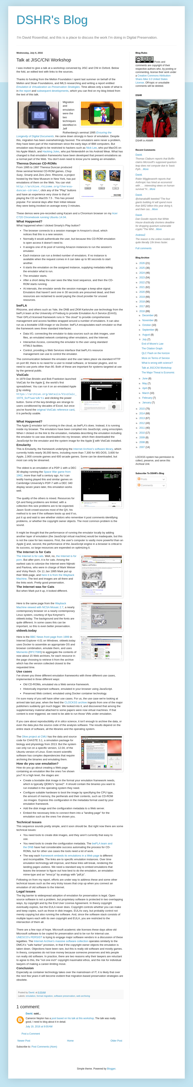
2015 (142, 408)
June (145, 378)
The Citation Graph (152, 348)
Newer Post (23, 1040)
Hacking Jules (51, 151)
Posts (142, 479)
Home (70, 1040)
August (146, 334)
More (145, 169)
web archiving (83, 996)
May (145, 383)
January (147, 402)
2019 (142, 296)
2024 (142, 272)
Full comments (144, 248)
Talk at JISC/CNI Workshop (156, 367)
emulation (31, 996)
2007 (142, 447)
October (147, 325)
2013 (142, 418)
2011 (142, 427)
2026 (142, 263)
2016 (142, 311)
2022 (142, 282)
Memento (22, 652)
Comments (145, 485)
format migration (45, 996)
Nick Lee (91, 147)
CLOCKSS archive (75, 702)
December (148, 315)
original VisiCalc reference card (55, 409)
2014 (142, 413)
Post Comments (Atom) (44, 1046)
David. (29, 1013)
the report (25, 90)
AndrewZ (140, 235)
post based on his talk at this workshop (73, 1018)
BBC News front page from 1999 (49, 636)
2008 (142, 442)
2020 (142, 292)
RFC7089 (35, 652)
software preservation (64, 996)
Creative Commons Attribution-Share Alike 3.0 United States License (153, 79)
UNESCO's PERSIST (29, 937)
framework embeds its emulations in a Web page (70, 855)
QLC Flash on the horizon (156, 353)
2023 (142, 277)
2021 (142, 287)
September (148, 329)
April (145, 388)
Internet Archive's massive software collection (61, 941)
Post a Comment (31, 1033)
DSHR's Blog (52, 20)
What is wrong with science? (157, 362)
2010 (142, 432)
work (166, 72)
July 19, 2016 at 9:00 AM (39, 1026)
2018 (142, 301)
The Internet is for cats (29, 556)
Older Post (116, 1040)
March (146, 393)
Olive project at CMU (34, 736)
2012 (142, 423)
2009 (142, 437)
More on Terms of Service (156, 358)
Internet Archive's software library (93, 448)
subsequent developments (53, 90)
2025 (142, 267)
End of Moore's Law (152, 343)
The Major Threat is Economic (158, 372)
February (147, 397)
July (144, 339)
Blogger (111, 1068)
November (148, 320)
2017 (142, 306)
